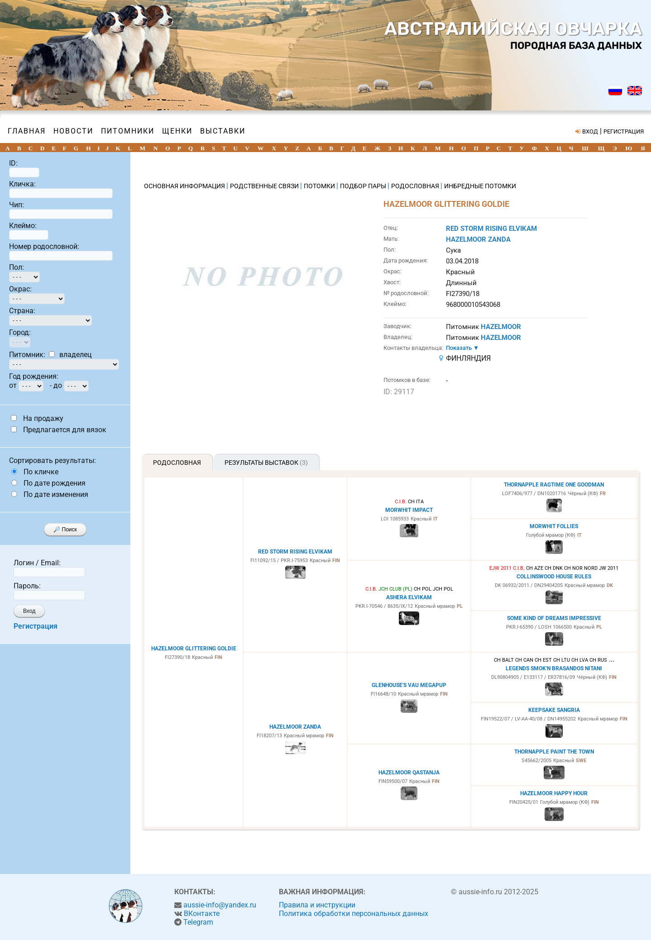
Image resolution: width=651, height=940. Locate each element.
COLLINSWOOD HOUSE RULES (554, 576)
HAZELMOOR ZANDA (478, 239)
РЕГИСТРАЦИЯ (623, 131)
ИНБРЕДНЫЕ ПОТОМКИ (480, 186)
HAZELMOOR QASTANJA (409, 772)
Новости (73, 131)
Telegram (198, 922)
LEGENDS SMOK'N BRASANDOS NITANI (554, 668)
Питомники (127, 131)
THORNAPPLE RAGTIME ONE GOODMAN (554, 485)
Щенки (177, 131)
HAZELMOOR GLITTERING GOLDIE (193, 648)
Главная (27, 131)
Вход (29, 611)
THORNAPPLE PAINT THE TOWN (554, 752)
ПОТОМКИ (320, 186)
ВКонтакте (202, 913)
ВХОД (590, 131)
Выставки (222, 131)
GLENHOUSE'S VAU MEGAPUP (409, 685)
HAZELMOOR (501, 327)
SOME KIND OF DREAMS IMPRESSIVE (554, 618)
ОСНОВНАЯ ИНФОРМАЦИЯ (185, 186)
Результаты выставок (266, 462)
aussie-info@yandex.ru (219, 905)
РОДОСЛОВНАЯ (415, 186)
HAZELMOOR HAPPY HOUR (554, 793)
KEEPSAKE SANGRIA (554, 710)
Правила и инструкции (317, 905)
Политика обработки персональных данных (353, 913)
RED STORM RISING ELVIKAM (491, 228)
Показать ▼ (462, 347)
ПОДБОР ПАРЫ (364, 186)
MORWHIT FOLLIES (554, 526)
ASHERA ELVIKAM (409, 597)
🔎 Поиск (65, 529)
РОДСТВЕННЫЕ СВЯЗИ (265, 186)
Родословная (177, 462)
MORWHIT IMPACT (409, 510)
